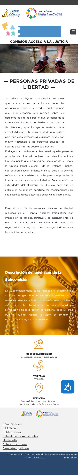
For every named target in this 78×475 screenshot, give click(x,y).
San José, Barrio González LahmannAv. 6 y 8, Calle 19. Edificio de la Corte (39, 402)
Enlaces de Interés (15, 444)
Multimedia (10, 440)
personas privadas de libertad (42, 84)
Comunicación (12, 424)
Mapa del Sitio (71, 457)
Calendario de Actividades (20, 436)
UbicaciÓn (39, 398)
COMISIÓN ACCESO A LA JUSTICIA (39, 41)
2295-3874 (39, 379)
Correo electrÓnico (39, 354)
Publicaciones (12, 432)
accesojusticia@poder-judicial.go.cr (39, 357)
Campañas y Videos (16, 448)
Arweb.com (39, 457)
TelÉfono (39, 376)
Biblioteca (9, 428)
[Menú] (73, 31)
